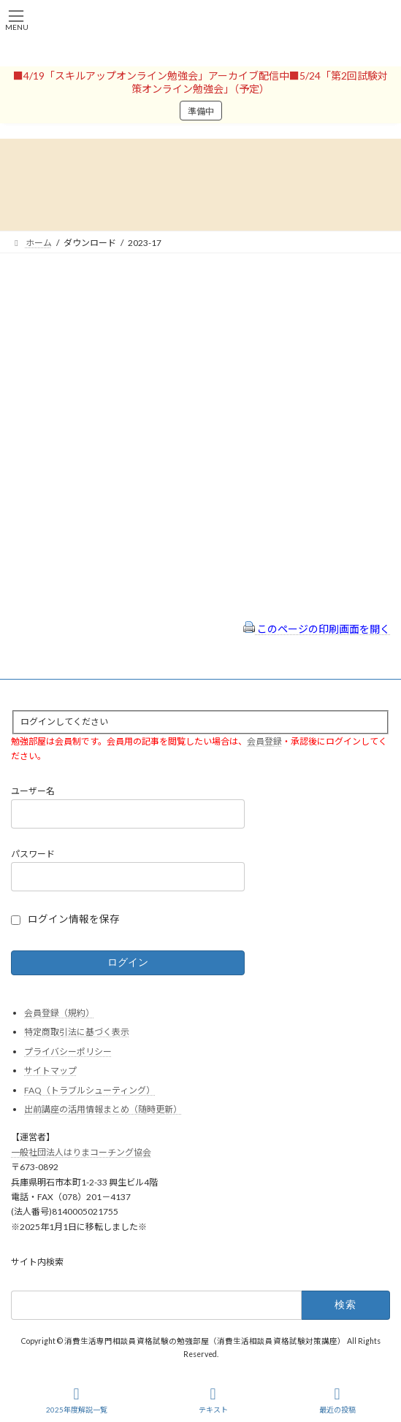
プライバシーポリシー (68, 1051)
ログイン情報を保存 (74, 919)
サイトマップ (50, 1070)
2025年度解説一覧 (76, 1400)
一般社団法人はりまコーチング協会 (81, 1152)
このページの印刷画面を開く (316, 629)
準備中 (201, 111)
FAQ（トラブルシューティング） (89, 1090)
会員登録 (264, 741)
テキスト (213, 1400)
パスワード (33, 853)
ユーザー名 (33, 791)
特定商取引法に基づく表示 (76, 1031)
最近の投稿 (337, 1400)
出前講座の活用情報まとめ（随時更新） (103, 1109)
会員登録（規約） (59, 1012)
